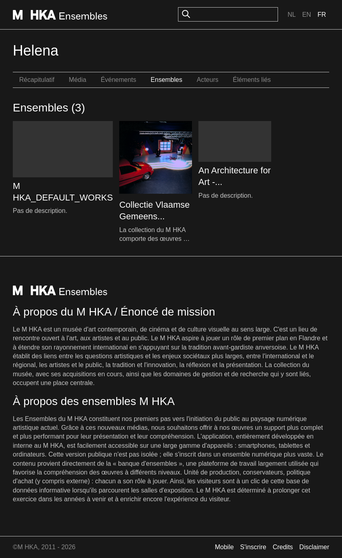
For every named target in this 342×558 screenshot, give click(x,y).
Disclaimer (314, 547)
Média (77, 79)
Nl (292, 14)
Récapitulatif (36, 79)
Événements (118, 79)
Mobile (224, 547)
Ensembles (166, 79)
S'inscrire (253, 547)
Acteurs (207, 79)
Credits (283, 547)
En (306, 14)
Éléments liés (252, 79)
